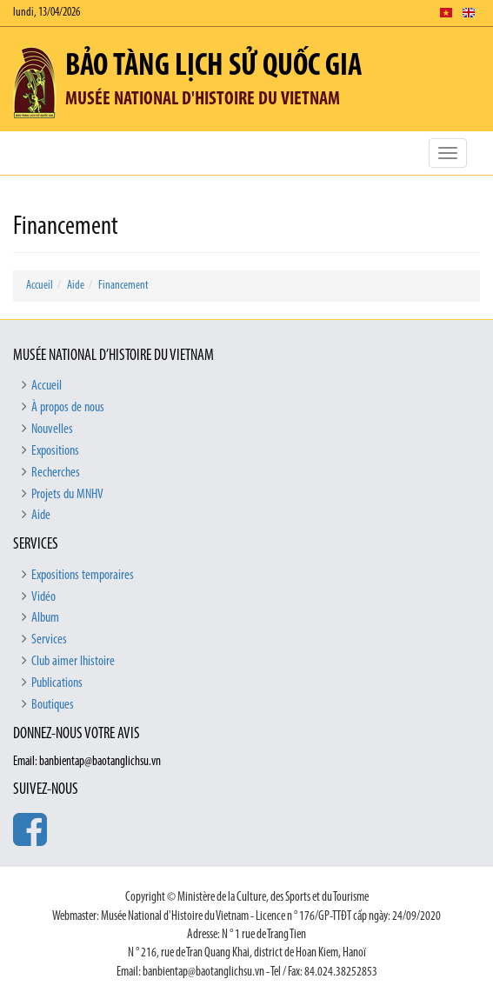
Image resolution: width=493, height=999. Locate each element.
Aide (75, 285)
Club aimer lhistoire (73, 662)
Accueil (39, 285)
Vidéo (43, 597)
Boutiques (52, 705)
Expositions (55, 451)
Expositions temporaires (82, 576)
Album (45, 618)
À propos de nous (67, 408)
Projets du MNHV (67, 495)
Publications (57, 683)
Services (49, 640)
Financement (123, 285)
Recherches (55, 473)
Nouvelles (52, 429)
